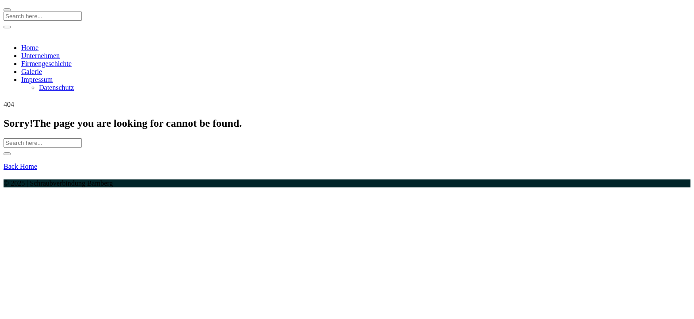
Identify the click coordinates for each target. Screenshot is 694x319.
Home (30, 47)
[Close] (7, 9)
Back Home (20, 166)
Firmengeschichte (46, 63)
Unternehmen (40, 55)
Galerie (31, 71)
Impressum (37, 79)
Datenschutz (56, 87)
